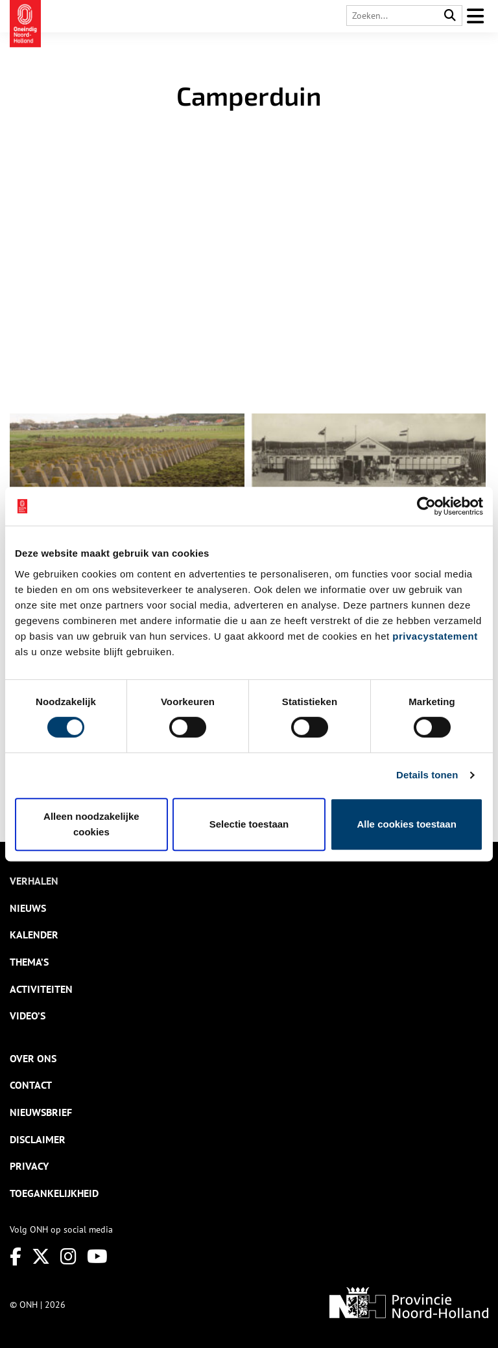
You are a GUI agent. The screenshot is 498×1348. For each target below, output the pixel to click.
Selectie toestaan (249, 824)
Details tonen (427, 774)
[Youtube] (97, 1256)
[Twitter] (41, 1256)
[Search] (450, 16)
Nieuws (28, 907)
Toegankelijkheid (54, 1193)
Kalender (34, 934)
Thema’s (29, 961)
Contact (31, 1084)
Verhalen (34, 880)
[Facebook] (15, 1256)
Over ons (33, 1058)
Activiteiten (41, 988)
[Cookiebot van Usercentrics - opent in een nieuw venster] (426, 506)
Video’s (27, 1015)
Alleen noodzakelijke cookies (91, 824)
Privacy (29, 1165)
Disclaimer (37, 1139)
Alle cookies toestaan (406, 824)
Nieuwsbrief (41, 1112)
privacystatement (434, 636)
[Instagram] (68, 1256)
